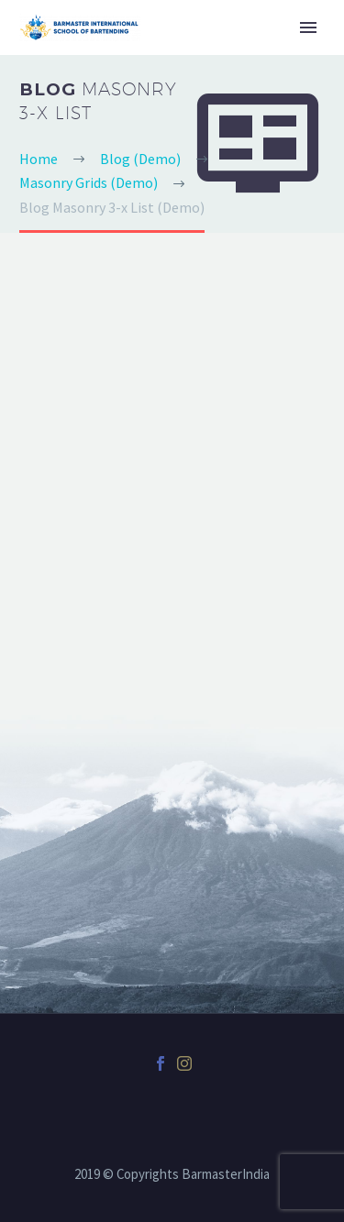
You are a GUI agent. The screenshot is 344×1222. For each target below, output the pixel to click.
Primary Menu (308, 27)
